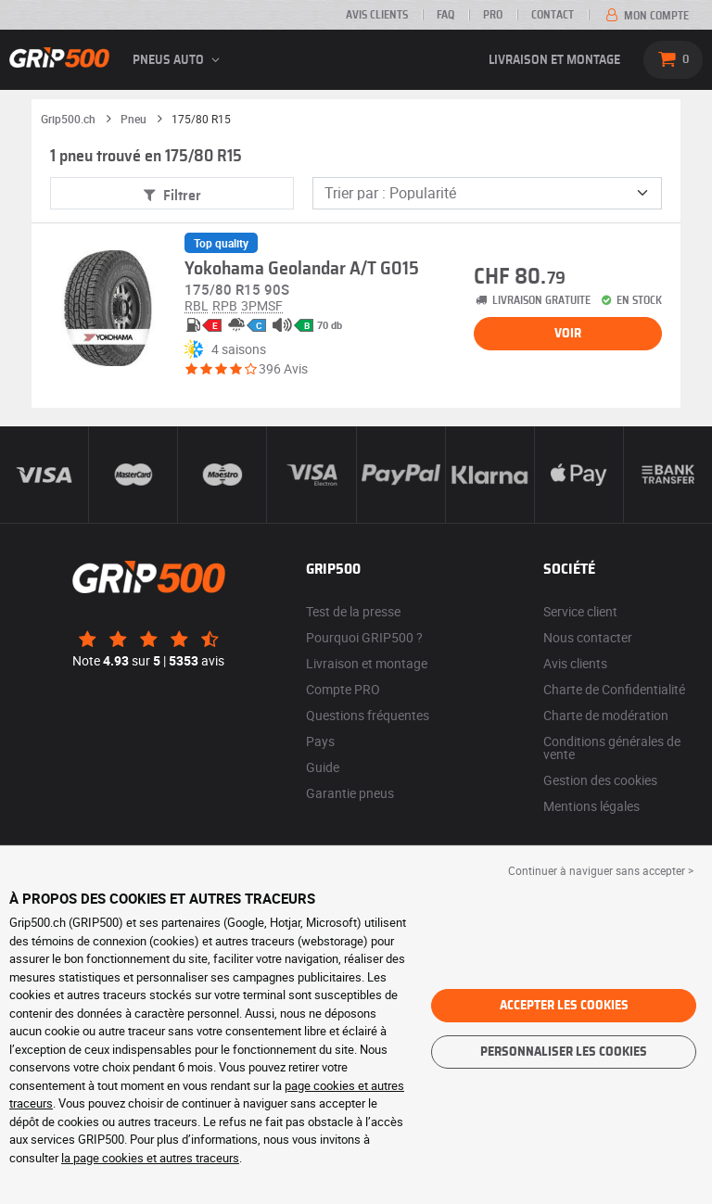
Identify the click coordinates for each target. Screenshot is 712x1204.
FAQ (445, 14)
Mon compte (646, 15)
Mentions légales (591, 806)
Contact (552, 14)
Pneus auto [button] (179, 60)
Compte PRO (343, 689)
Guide (322, 767)
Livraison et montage (554, 60)
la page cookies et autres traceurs (150, 1157)
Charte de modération (605, 715)
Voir (567, 333)
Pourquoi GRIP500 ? (364, 637)
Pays (320, 741)
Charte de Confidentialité (614, 689)
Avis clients (377, 14)
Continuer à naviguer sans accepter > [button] (600, 870)
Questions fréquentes (367, 715)
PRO (492, 14)
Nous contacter (587, 637)
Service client (580, 611)
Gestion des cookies (600, 780)
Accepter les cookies (564, 1005)
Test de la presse (353, 611)
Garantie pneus (350, 793)
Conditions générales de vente (611, 747)
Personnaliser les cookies (563, 1052)
